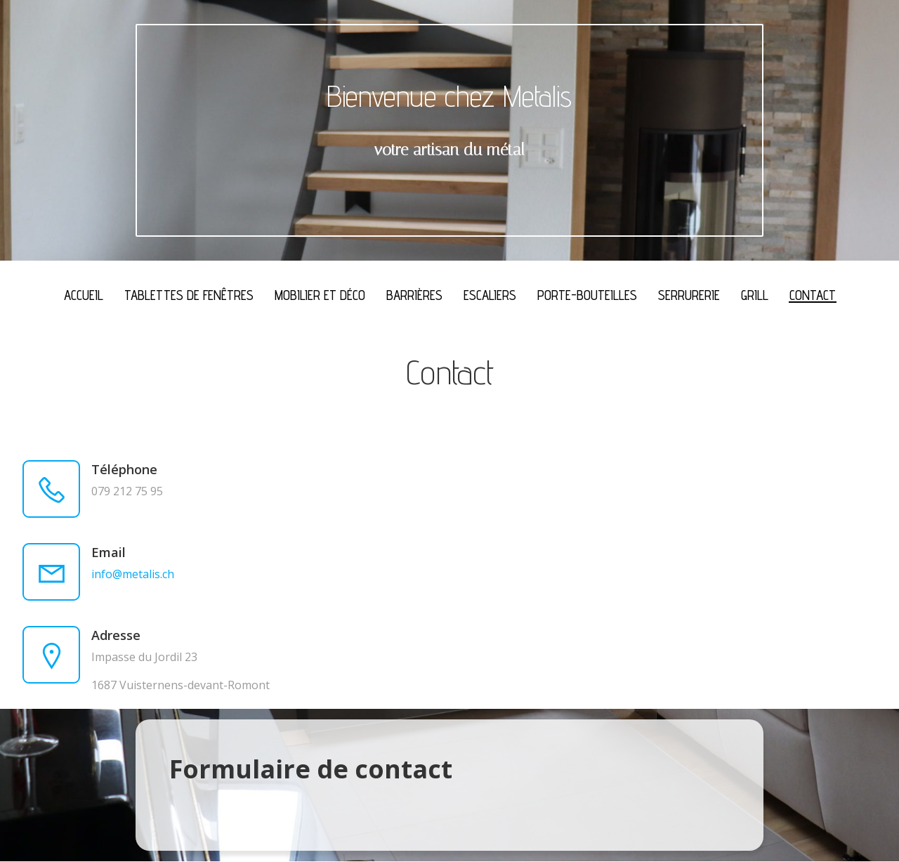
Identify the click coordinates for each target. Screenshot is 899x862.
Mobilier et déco (320, 295)
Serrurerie (689, 295)
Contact (812, 295)
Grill (754, 295)
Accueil (83, 295)
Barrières (414, 295)
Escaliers (490, 295)
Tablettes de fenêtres (189, 295)
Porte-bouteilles (587, 295)
